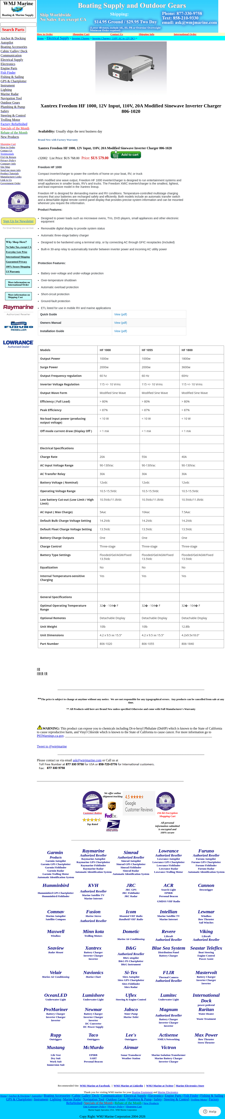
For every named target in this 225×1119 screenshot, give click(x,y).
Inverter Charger (80, 38)
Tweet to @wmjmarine (52, 746)
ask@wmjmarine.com (87, 760)
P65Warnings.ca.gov (50, 735)
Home (40, 38)
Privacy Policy (116, 1106)
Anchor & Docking (19, 1095)
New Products (151, 1103)
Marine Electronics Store (190, 1085)
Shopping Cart (134, 1106)
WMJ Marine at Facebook (95, 1085)
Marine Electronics (168, 1092)
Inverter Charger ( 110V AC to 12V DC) (113, 38)
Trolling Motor (199, 1099)
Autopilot (36, 1095)
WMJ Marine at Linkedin (128, 1085)
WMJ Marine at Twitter (159, 1085)
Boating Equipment (142, 1092)
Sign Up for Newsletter (18, 221)
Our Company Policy (94, 1106)
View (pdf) (120, 314)
